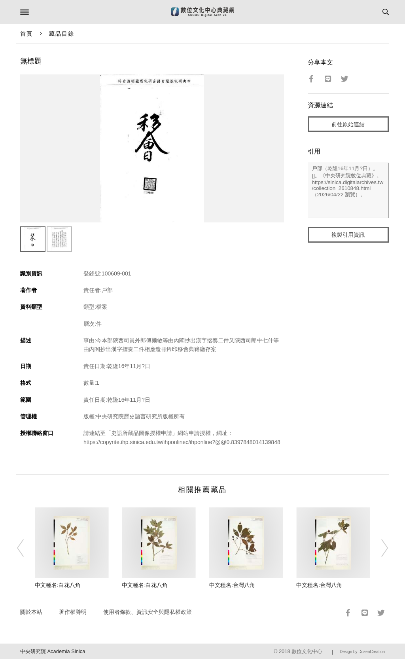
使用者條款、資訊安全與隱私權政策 (147, 612)
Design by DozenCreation (362, 652)
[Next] (379, 548)
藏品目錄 (61, 33)
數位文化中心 (306, 651)
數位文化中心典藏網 (202, 12)
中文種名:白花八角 (58, 585)
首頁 (26, 33)
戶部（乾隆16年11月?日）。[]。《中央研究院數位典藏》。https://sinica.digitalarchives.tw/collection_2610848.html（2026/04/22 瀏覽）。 (348, 190)
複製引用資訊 (348, 235)
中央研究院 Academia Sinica (52, 651)
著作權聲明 (73, 612)
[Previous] (25, 548)
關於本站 (31, 612)
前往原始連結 (348, 124)
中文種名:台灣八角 (232, 585)
